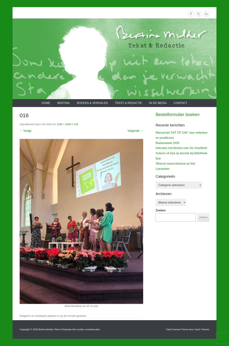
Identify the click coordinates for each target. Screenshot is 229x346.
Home (46, 103)
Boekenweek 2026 (167, 214)
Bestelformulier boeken (177, 114)
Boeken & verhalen (92, 103)
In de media (158, 103)
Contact (180, 103)
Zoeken (161, 282)
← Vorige (25, 130)
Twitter (199, 14)
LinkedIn (206, 14)
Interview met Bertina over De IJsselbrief (181, 219)
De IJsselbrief (166, 188)
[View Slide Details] (182, 156)
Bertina (63, 103)
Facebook (191, 14)
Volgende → (135, 130)
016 (76, 124)
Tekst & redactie (128, 103)
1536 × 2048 (64, 124)
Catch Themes (201, 329)
